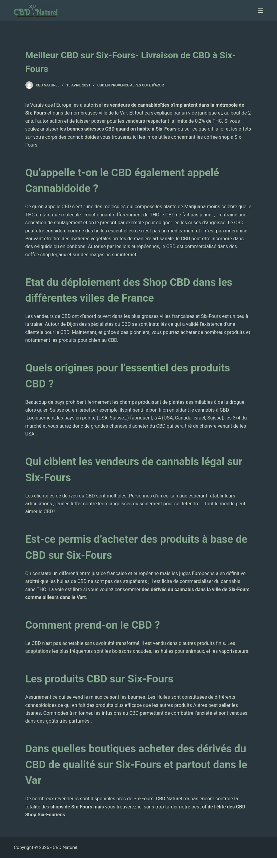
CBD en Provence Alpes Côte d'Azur (130, 85)
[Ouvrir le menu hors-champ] (260, 10)
